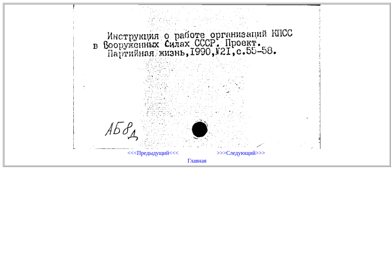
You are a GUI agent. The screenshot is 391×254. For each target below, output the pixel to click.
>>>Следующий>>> (241, 153)
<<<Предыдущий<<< (153, 153)
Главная (196, 161)
